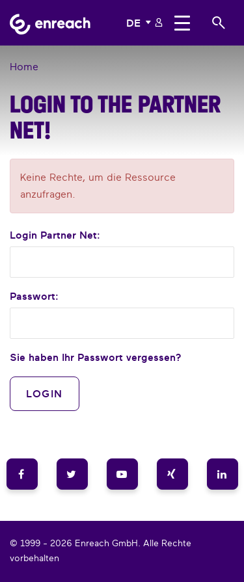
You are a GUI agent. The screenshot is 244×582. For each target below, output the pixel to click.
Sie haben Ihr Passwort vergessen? (96, 357)
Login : (55, 234)
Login (44, 393)
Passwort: (34, 295)
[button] (140, 23)
